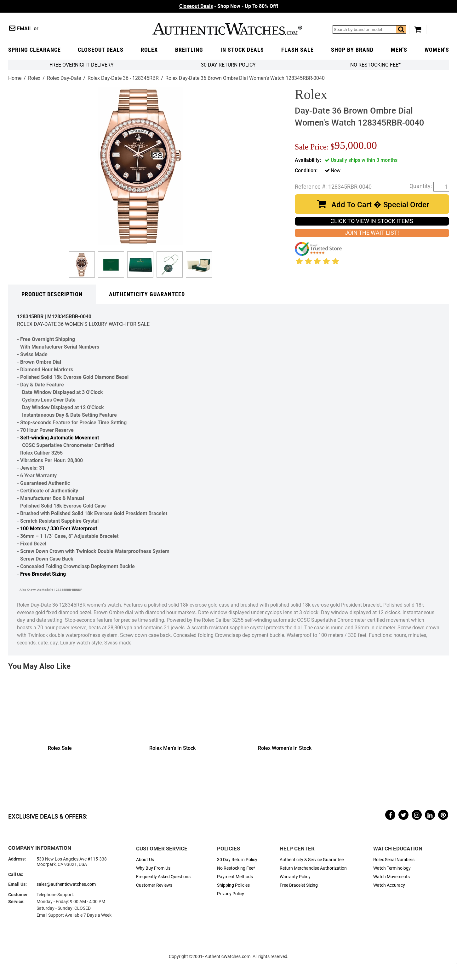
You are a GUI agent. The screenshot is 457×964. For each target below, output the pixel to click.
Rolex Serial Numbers (393, 859)
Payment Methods (235, 876)
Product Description (52, 294)
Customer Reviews (154, 885)
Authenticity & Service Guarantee (312, 859)
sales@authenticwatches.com (66, 884)
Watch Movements (391, 876)
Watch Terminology (392, 868)
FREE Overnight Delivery (81, 65)
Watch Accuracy (389, 885)
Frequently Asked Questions (163, 876)
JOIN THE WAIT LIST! (372, 233)
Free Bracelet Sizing (43, 574)
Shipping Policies (233, 885)
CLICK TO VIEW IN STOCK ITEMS (371, 221)
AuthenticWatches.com (227, 29)
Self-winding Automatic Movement (59, 438)
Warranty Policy (295, 876)
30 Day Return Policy (237, 859)
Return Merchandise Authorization (313, 868)
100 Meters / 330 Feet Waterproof (58, 529)
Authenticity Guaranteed (147, 294)
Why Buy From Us (153, 868)
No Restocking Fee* (375, 65)
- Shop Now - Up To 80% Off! (228, 6)
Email (24, 29)
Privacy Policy (230, 893)
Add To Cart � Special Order (380, 204)
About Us (145, 859)
